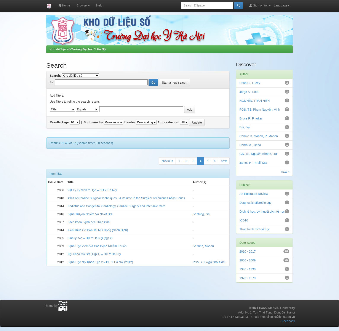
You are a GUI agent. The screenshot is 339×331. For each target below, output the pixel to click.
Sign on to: (260, 5)
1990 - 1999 (248, 269)
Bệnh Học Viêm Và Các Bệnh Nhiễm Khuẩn (96, 246)
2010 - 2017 (248, 251)
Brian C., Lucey (250, 83)
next (224, 161)
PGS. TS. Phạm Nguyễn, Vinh (260, 109)
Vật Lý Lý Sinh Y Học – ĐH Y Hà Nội (92, 190)
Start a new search (174, 82)
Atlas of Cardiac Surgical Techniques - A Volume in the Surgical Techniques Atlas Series (126, 198)
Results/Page (59, 122)
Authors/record (168, 122)
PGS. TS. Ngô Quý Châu (209, 262)
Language (281, 5)
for (52, 82)
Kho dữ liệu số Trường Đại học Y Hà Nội (78, 49)
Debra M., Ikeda (250, 145)
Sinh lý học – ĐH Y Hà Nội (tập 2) (90, 238)
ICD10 (244, 220)
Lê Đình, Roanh (203, 246)
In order (129, 122)
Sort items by (93, 122)
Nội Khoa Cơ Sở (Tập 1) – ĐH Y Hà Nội (94, 254)
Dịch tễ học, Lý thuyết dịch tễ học (262, 211)
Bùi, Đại (245, 127)
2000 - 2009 (248, 260)
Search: (55, 75)
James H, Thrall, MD (253, 162)
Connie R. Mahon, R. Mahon (259, 136)
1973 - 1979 (248, 278)
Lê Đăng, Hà (201, 214)
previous (167, 161)
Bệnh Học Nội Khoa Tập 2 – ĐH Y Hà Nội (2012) (100, 262)
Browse (83, 5)
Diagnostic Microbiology (256, 202)
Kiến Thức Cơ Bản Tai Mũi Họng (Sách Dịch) (97, 230)
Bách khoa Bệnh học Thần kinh (88, 222)
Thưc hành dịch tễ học (255, 229)
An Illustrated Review (254, 194)
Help (99, 5)
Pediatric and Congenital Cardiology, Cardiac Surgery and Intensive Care (116, 206)
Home (64, 5)
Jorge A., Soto (249, 92)
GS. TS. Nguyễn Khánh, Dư (258, 154)
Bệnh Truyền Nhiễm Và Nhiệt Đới (89, 214)
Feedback (288, 321)
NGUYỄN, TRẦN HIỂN (255, 100)
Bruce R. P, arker (251, 118)
